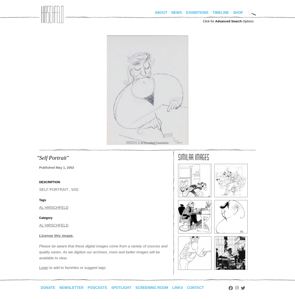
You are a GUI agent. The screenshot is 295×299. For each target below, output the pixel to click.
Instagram (237, 288)
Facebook (231, 288)
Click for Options (228, 21)
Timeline (221, 12)
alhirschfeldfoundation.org (52, 14)
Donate (48, 288)
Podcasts (97, 288)
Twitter (243, 288)
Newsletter (71, 288)
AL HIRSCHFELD (54, 208)
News (176, 12)
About (161, 12)
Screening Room (152, 288)
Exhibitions (197, 12)
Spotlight (121, 288)
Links (177, 288)
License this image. (56, 236)
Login (43, 268)
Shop (238, 12)
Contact (195, 288)
